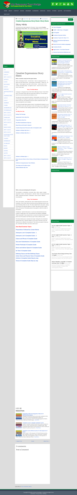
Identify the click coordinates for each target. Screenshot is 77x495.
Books (22, 10)
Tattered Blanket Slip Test (22, 167)
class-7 (6, 100)
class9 (5, 81)
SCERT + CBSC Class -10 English (60, 30)
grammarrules (8, 107)
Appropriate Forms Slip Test (22, 117)
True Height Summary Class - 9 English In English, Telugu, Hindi (65, 125)
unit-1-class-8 (7, 120)
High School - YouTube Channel (61, 49)
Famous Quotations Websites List (62, 52)
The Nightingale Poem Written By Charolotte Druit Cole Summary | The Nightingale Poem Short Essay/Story (65, 84)
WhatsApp (7, 14)
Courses (6, 138)
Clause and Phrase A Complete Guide (26, 238)
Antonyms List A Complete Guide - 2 (26, 235)
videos (5, 125)
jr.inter (5, 148)
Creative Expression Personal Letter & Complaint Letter (29, 127)
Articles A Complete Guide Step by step (27, 258)
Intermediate (7, 141)
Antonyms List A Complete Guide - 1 (26, 232)
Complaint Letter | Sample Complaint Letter (33, 422)
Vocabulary (7, 143)
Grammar (28, 10)
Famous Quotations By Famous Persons (61, 41)
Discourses (7, 84)
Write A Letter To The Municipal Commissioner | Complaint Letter (65, 71)
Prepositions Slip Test (21, 120)
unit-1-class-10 (7, 77)
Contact (16, 10)
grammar (6, 102)
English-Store (51, 492)
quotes (6, 153)
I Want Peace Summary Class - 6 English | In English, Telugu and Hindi (65, 159)
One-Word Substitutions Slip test (23, 122)
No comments (44, 18)
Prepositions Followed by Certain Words (27, 229)
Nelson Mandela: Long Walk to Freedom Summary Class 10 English (62, 262)
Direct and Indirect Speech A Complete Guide (29, 247)
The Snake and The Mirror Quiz (23, 165)
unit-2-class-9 (7, 132)
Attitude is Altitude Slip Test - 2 (23, 132)
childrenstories (8, 95)
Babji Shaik (25, 18)
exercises (6, 89)
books (5, 145)
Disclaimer (33, 493)
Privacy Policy (39, 493)
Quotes (60, 10)
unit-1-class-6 (7, 129)
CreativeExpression (34, 18)
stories (6, 105)
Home (5, 10)
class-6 (6, 98)
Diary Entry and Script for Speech (23, 125)
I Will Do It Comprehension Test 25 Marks (25, 162)
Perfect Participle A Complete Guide (26, 244)
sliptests (6, 79)
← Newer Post (18, 441)
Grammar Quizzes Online (59, 35)
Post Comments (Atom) (26, 486)
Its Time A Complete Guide (23, 250)
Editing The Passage (21, 114)
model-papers (7, 127)
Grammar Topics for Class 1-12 (60, 38)
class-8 (6, 86)
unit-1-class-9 (7, 112)
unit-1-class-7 (7, 155)
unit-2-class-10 (7, 115)
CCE (5, 69)
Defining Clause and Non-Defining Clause (28, 253)
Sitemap (44, 493)
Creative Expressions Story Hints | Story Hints (32, 21)
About (10, 10)
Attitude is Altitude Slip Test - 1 (23, 130)
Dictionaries (67, 10)
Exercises (42, 10)
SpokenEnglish (8, 110)
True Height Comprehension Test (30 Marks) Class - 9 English (65, 136)
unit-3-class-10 (7, 122)
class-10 (6, 74)
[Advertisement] (32, 60)
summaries (6, 72)
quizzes (6, 150)
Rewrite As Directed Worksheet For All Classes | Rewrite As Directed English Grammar (65, 61)
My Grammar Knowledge (36, 492)
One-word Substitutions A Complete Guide (28, 241)
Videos (49, 10)
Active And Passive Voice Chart (8, 135)
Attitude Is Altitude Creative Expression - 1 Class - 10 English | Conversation (65, 148)
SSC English (56, 32)
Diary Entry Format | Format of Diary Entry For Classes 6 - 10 (64, 105)
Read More (37, 420)
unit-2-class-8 (7, 158)
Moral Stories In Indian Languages (62, 44)
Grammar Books (57, 47)
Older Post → (47, 441)
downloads (7, 117)
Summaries (35, 10)
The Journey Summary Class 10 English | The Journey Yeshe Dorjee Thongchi (65, 116)
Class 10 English (57, 27)
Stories (54, 10)
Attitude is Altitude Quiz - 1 (22, 156)
